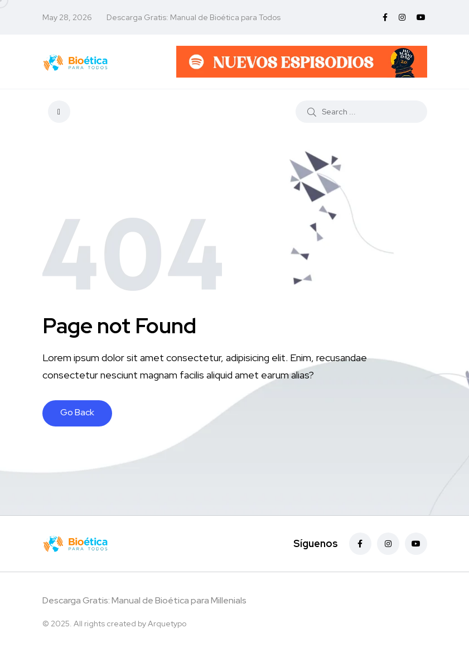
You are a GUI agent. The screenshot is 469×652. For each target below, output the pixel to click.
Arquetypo (167, 624)
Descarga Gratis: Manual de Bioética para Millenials (144, 600)
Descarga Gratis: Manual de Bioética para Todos (194, 17)
